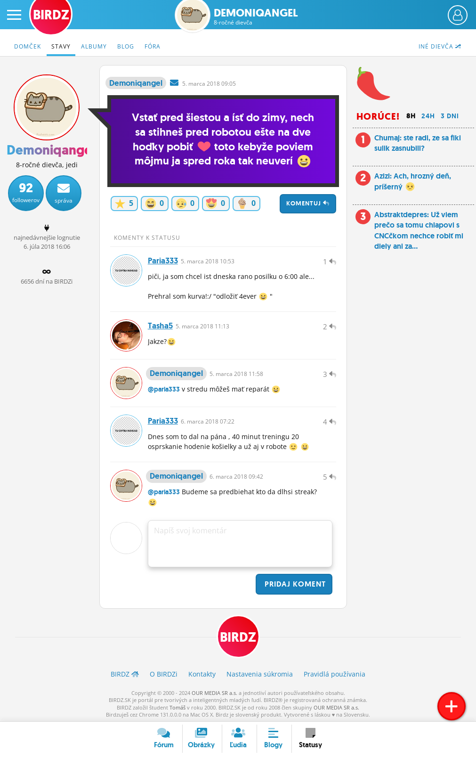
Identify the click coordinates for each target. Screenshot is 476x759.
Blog (125, 46)
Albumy (94, 46)
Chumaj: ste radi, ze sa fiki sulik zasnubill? (417, 143)
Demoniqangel (256, 16)
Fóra (153, 46)
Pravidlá (334, 673)
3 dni (450, 116)
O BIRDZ (163, 673)
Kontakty (202, 673)
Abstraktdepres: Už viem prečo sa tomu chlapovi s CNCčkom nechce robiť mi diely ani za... (418, 230)
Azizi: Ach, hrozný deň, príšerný (412, 181)
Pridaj (294, 584)
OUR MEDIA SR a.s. (214, 692)
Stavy (61, 46)
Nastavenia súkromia (259, 673)
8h (411, 116)
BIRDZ (238, 637)
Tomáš (177, 707)
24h (428, 116)
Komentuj (308, 203)
